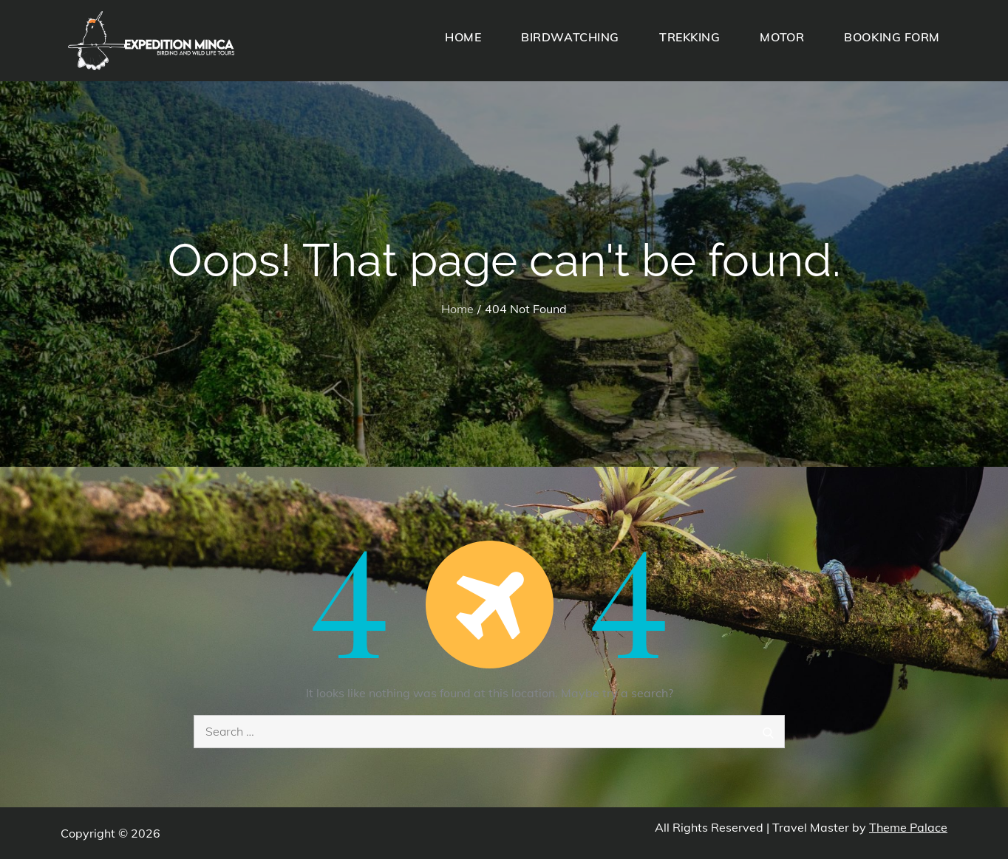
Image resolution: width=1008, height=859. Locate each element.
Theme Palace (908, 827)
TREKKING (689, 37)
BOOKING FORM (892, 37)
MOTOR (782, 37)
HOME (463, 37)
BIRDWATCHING (570, 37)
